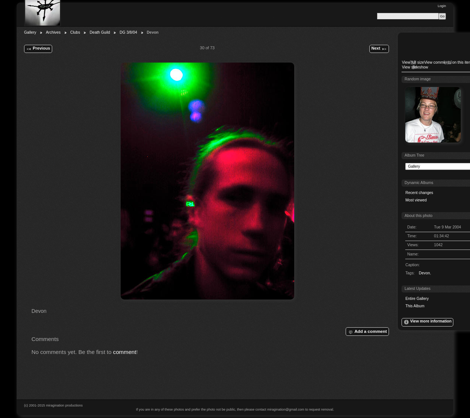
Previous (38, 49)
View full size (413, 62)
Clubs (75, 32)
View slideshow (415, 67)
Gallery (30, 32)
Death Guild (100, 32)
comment (125, 352)
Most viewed (416, 200)
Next (379, 49)
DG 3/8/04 (128, 32)
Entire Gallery (417, 299)
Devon (424, 273)
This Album (414, 306)
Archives (53, 32)
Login (442, 6)
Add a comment (367, 332)
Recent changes (419, 193)
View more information (427, 322)
